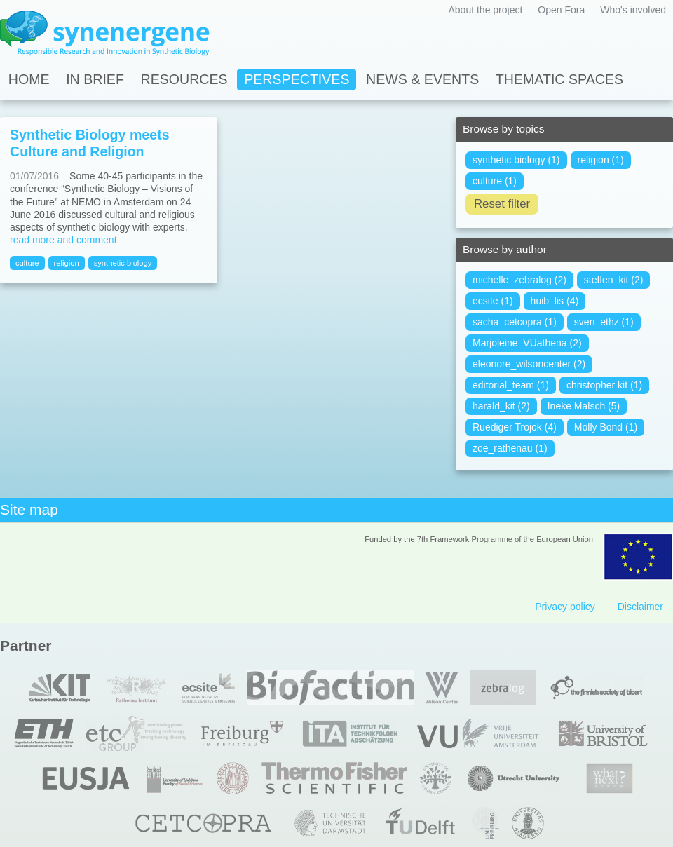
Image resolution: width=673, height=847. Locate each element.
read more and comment (63, 239)
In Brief (95, 79)
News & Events (422, 79)
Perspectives (296, 79)
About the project (485, 9)
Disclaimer (640, 606)
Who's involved (633, 9)
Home (29, 79)
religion (66, 263)
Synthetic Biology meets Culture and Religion (90, 143)
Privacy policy (565, 606)
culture (27, 263)
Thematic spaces (559, 79)
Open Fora (561, 9)
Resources (184, 79)
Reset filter (502, 203)
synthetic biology (123, 263)
